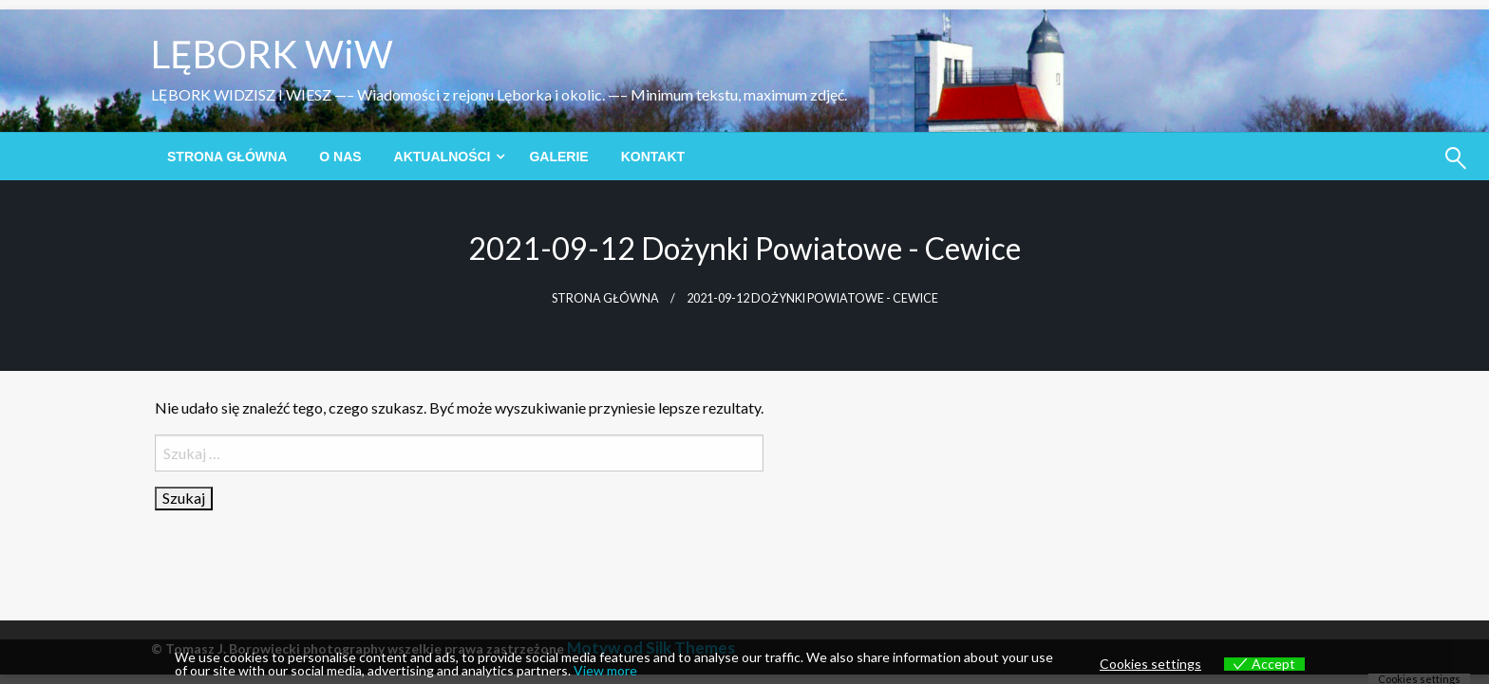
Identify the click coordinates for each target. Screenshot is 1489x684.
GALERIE (558, 156)
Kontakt (653, 156)
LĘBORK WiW (272, 54)
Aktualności (442, 156)
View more (605, 670)
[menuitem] (227, 156)
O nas (340, 156)
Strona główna (227, 156)
